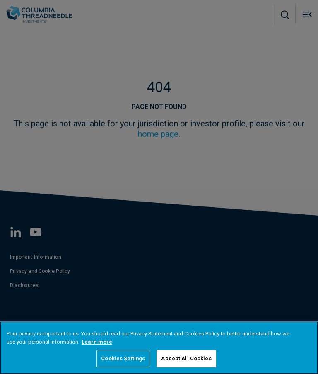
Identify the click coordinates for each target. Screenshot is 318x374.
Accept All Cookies (186, 358)
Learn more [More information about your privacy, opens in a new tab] (97, 342)
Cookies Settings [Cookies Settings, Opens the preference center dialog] (123, 358)
